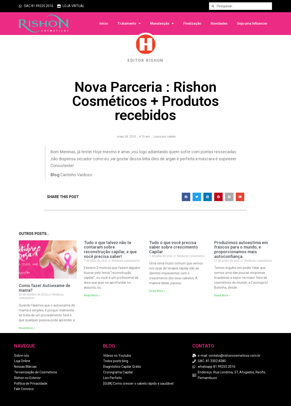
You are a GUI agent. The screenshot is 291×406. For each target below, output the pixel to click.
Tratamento (129, 23)
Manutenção (162, 23)
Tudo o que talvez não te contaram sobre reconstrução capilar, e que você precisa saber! (110, 249)
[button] (186, 197)
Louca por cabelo (164, 136)
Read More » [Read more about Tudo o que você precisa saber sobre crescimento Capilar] (157, 291)
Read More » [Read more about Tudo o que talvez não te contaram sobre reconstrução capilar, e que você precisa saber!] (92, 295)
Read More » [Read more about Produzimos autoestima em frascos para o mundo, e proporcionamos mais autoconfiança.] (222, 295)
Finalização (192, 23)
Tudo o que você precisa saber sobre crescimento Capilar (173, 247)
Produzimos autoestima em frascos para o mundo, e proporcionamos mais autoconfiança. (241, 249)
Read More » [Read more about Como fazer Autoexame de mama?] (27, 328)
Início (103, 23)
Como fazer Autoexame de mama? (44, 288)
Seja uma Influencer (252, 23)
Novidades (219, 23)
